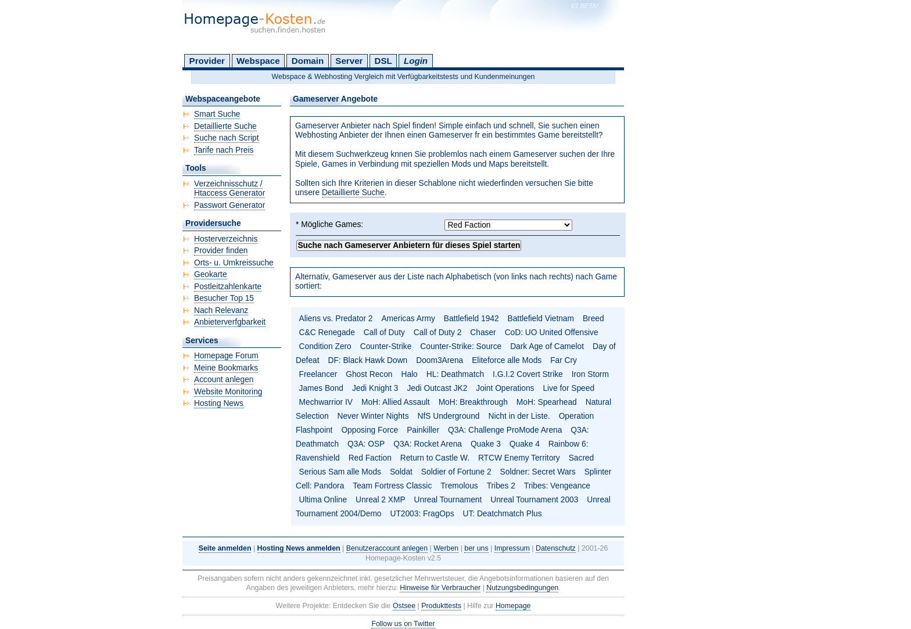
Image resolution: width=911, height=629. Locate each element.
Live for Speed (568, 388)
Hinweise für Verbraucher (440, 588)
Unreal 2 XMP (381, 499)
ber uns (476, 548)
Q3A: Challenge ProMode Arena (505, 430)
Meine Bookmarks (226, 368)
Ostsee (404, 606)
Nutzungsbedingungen (522, 588)
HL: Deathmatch (455, 374)
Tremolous (459, 485)
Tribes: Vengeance (557, 485)
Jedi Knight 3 (375, 388)
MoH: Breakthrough (473, 402)
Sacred (581, 458)
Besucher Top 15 (224, 298)
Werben (445, 548)
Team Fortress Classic (392, 485)
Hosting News (218, 403)
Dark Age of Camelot (547, 346)
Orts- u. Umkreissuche (234, 262)
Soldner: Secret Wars (538, 472)
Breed (593, 318)
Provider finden (221, 250)
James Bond (321, 388)
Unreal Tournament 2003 (534, 499)
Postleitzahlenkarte (227, 286)
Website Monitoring (228, 391)
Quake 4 (525, 444)
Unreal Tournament (448, 499)
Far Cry (563, 360)
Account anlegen (223, 379)
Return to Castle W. (434, 458)
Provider (207, 61)
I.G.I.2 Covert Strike (528, 374)
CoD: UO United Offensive (551, 332)
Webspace (258, 61)
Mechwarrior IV (326, 402)
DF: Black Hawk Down (367, 360)
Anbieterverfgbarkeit (230, 322)
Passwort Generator (229, 205)
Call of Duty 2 (438, 332)
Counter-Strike (386, 346)
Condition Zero (325, 346)
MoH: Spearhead (547, 402)
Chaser (483, 332)
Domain (308, 61)
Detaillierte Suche (353, 192)
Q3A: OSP (366, 444)
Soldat (401, 472)
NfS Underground (449, 416)
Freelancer (318, 374)
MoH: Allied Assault (395, 402)
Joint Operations (505, 388)
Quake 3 (486, 444)
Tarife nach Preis (223, 150)
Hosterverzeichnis (225, 239)
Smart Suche (217, 114)
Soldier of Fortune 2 (456, 472)
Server (349, 61)
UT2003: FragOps (422, 513)
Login (416, 61)
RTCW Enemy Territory (519, 458)
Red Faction (370, 458)
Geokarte (210, 274)
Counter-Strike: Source (460, 346)
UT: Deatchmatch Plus (502, 513)
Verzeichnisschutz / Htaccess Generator (229, 188)
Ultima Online (323, 499)
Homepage (513, 606)
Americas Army (408, 318)
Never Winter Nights (373, 416)
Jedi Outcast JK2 (437, 388)
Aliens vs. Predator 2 (336, 318)
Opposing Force (369, 430)
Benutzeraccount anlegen (387, 548)
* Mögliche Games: (329, 224)
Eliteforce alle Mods (506, 360)
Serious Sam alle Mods (340, 472)
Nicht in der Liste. (519, 416)
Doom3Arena (439, 360)
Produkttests (441, 606)
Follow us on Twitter (403, 624)
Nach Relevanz (221, 310)
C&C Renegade (327, 332)
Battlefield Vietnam (541, 318)
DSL (383, 61)
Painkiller (423, 430)
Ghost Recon (369, 374)
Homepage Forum (226, 355)
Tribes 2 (501, 485)
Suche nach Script (226, 138)
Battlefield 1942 (471, 318)
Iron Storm (590, 374)
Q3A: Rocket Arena (427, 444)
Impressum (512, 548)
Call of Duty (384, 332)
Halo (409, 374)
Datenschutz (556, 548)
